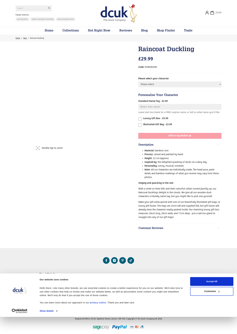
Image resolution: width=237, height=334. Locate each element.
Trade (188, 33)
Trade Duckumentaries (186, 289)
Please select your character (153, 81)
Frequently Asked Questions (50, 285)
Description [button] (178, 147)
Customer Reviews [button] (178, 231)
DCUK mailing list (46, 288)
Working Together (185, 283)
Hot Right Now (99, 33)
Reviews (125, 33)
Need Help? (47, 274)
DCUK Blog (117, 289)
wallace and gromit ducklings (43, 20)
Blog (144, 33)
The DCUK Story (119, 280)
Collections (70, 33)
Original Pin (117, 283)
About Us (119, 275)
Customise (211, 308)
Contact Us (43, 280)
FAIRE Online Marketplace (188, 286)
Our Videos (117, 286)
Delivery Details (45, 282)
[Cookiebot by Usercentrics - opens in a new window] (19, 328)
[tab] (179, 148)
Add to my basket (179, 138)
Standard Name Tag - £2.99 (153, 104)
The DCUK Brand (184, 280)
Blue (25, 41)
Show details (47, 328)
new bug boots (22, 20)
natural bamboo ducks (66, 20)
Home (49, 33)
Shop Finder (166, 33)
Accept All (211, 298)
